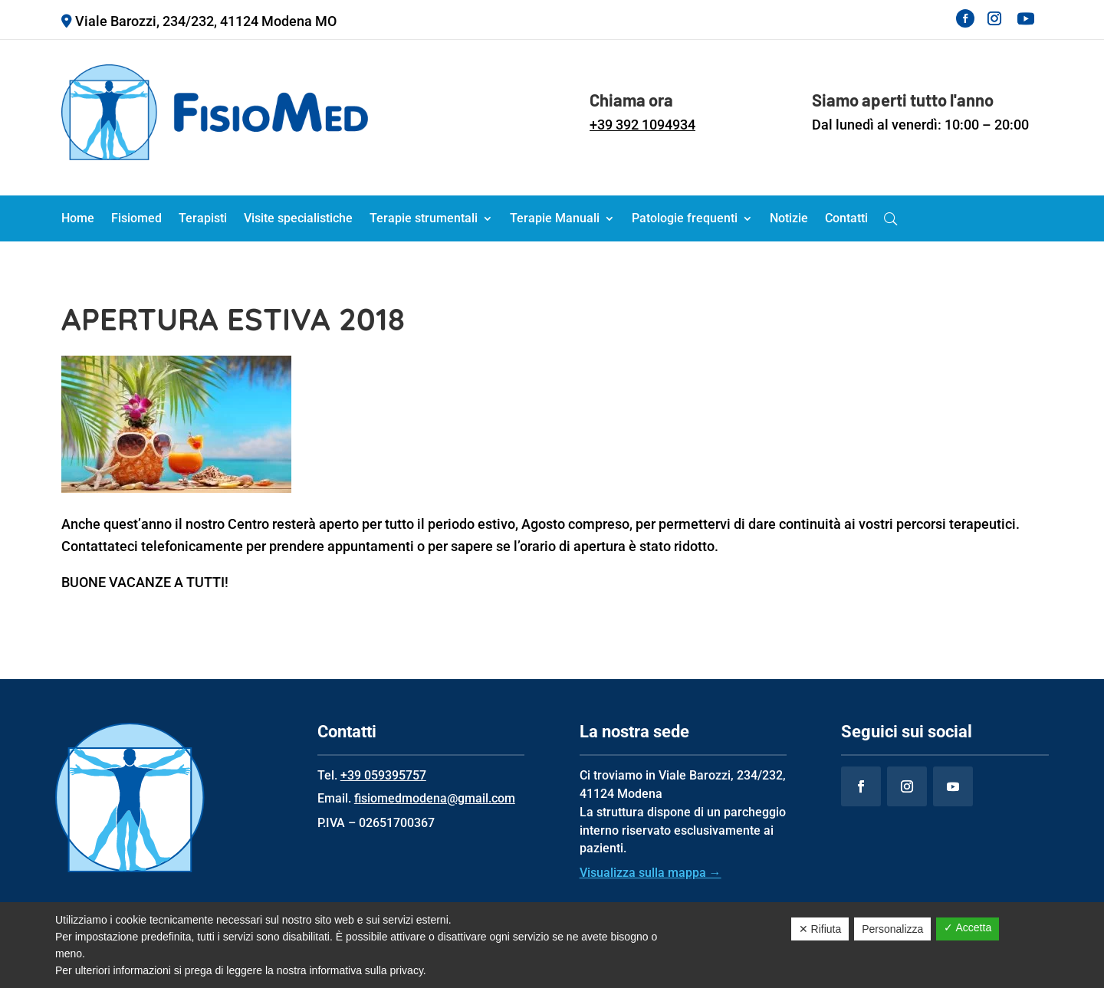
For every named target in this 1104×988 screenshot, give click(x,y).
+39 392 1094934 (642, 125)
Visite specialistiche (298, 219)
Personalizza (892, 929)
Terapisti (203, 219)
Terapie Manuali (555, 219)
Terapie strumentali (424, 219)
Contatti (846, 219)
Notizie (789, 219)
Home (77, 219)
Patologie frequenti (685, 219)
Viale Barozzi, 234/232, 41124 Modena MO (206, 21)
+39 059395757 (383, 775)
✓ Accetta (967, 927)
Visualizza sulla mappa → (650, 872)
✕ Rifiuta (820, 929)
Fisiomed (136, 219)
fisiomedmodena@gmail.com (434, 798)
